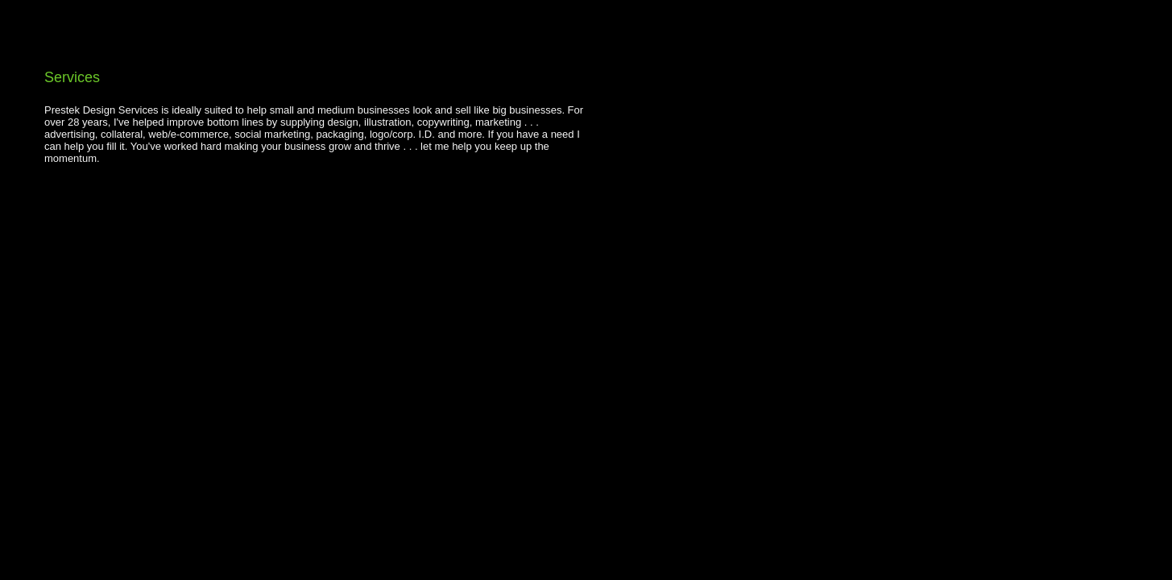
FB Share (71, 186)
